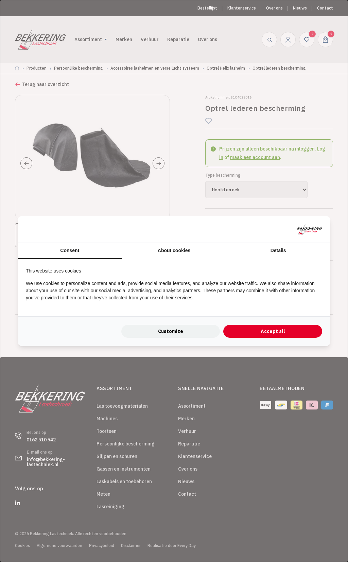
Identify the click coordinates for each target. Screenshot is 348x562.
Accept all (273, 331)
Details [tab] (278, 250)
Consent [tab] (69, 250)
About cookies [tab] (174, 250)
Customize (170, 331)
